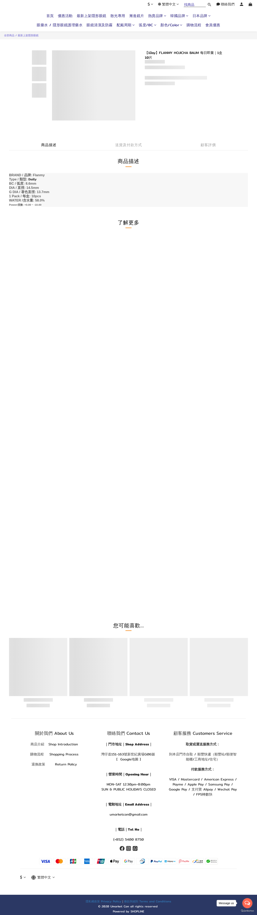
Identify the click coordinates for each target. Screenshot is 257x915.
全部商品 (9, 35)
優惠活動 (65, 15)
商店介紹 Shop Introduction (54, 744)
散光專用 (117, 15)
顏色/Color (171, 25)
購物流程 (194, 25)
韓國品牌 (179, 15)
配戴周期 (126, 25)
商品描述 (48, 145)
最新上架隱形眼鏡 (91, 15)
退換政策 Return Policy (54, 764)
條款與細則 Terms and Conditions (147, 901)
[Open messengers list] (247, 903)
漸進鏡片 (136, 15)
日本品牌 (202, 15)
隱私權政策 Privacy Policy (103, 901)
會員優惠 (212, 25)
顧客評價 (208, 145)
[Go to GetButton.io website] (247, 911)
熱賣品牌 (157, 15)
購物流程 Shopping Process (54, 754)
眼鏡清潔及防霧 (100, 25)
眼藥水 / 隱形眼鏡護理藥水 (60, 25)
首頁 (50, 15)
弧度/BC (147, 25)
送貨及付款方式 (128, 145)
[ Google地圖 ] (128, 759)
